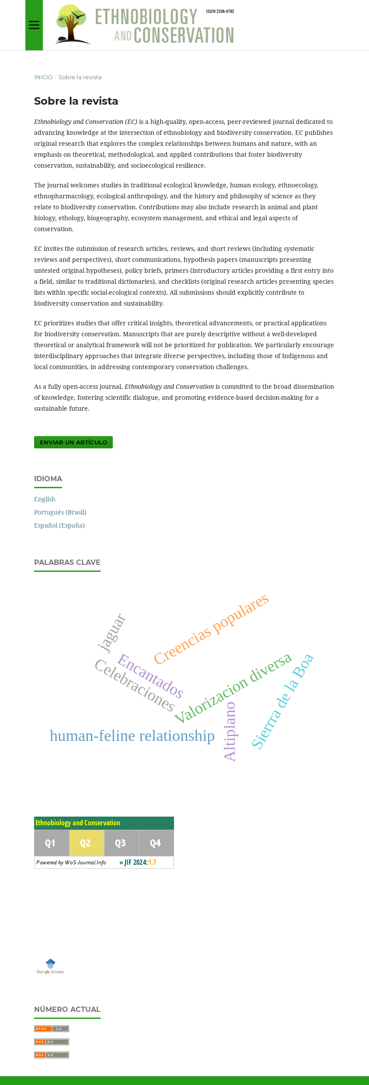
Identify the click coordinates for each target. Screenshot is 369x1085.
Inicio (43, 77)
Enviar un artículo (73, 442)
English (45, 499)
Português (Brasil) (60, 512)
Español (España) (59, 525)
